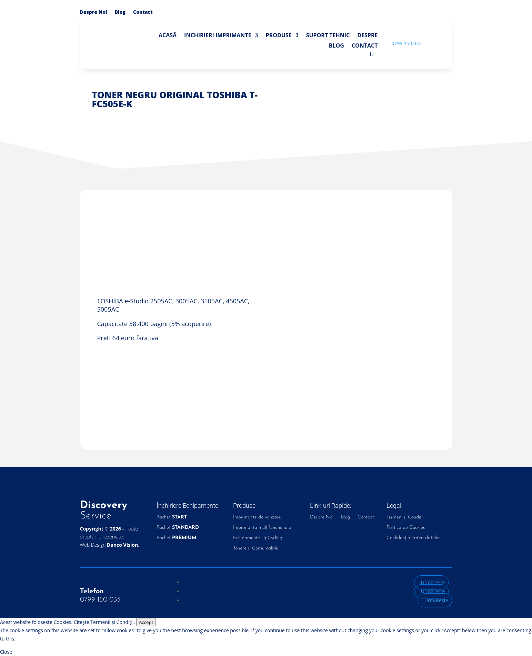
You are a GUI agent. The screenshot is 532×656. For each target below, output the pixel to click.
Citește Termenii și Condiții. (104, 622)
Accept (146, 622)
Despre (367, 36)
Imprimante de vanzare (257, 517)
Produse (279, 36)
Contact (143, 12)
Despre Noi (93, 12)
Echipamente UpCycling (257, 538)
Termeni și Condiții (405, 517)
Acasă (168, 36)
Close (6, 651)
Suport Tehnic (328, 36)
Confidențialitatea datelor (413, 538)
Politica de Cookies (406, 527)
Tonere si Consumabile (255, 548)
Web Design (109, 545)
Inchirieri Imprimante (217, 36)
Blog (120, 12)
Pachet (172, 517)
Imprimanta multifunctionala (262, 527)
